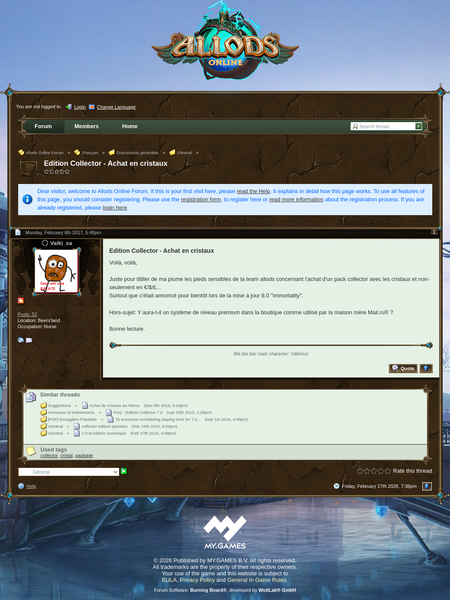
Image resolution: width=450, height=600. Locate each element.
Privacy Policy (197, 580)
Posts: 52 (27, 314)
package (84, 455)
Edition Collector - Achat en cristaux (106, 163)
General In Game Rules (256, 580)
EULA (169, 580)
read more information (296, 199)
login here (115, 207)
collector (49, 455)
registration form (201, 199)
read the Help (253, 191)
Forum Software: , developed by (225, 590)
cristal (66, 455)
